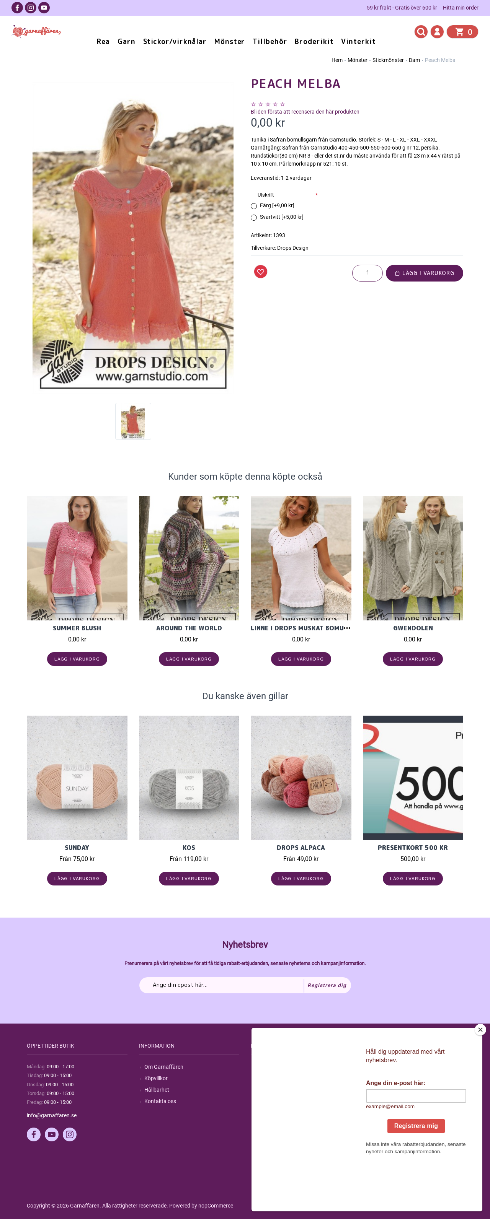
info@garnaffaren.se (52, 1115)
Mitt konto (380, 1067)
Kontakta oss (160, 1101)
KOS (189, 847)
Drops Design (293, 248)
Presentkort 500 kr (413, 847)
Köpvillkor (156, 1078)
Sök (260, 1067)
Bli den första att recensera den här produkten (305, 112)
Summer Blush (77, 628)
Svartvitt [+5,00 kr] (282, 217)
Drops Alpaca (301, 847)
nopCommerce (215, 1206)
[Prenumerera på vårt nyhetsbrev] (245, 985)
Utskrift (266, 195)
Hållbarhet (156, 1090)
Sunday (77, 847)
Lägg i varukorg (424, 273)
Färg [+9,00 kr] (277, 205)
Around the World (189, 628)
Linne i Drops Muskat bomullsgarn (311, 628)
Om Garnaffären (163, 1067)
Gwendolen (413, 628)
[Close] (480, 1077)
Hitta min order (461, 8)
